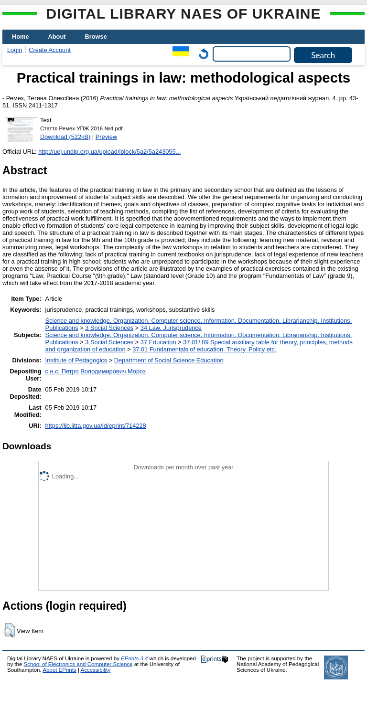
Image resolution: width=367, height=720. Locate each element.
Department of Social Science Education (169, 360)
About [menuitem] (57, 36)
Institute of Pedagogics (76, 360)
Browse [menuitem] (96, 36)
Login (14, 49)
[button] (9, 630)
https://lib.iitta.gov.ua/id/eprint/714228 (95, 425)
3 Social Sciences (109, 327)
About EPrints (59, 670)
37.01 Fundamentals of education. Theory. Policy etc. (204, 349)
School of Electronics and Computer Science (78, 664)
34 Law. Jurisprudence (171, 327)
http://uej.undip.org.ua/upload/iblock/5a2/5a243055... (109, 151)
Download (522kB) (65, 136)
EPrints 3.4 (134, 658)
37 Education (158, 342)
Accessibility (95, 670)
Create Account (50, 49)
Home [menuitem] (20, 36)
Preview (107, 136)
